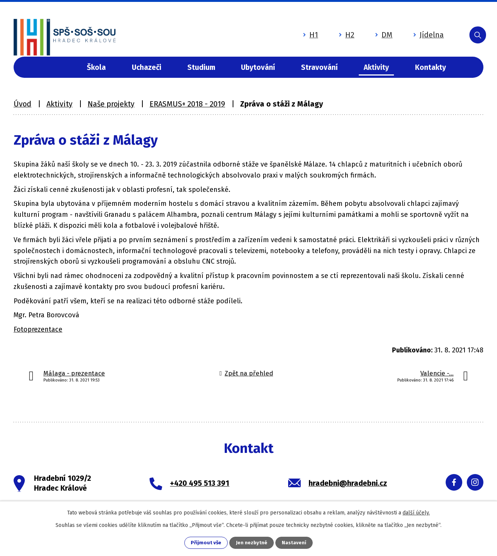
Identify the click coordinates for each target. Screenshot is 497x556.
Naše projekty (111, 103)
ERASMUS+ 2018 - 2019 (187, 103)
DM (358, 31)
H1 (285, 31)
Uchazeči (146, 67)
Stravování (319, 67)
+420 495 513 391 (199, 483)
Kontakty (430, 67)
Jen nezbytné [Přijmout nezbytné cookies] (252, 542)
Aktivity (376, 67)
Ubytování (258, 67)
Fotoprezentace (38, 329)
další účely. (416, 512)
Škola (96, 67)
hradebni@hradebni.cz (348, 483)
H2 (321, 31)
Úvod (55, 67)
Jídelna (403, 31)
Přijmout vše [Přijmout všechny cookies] (205, 542)
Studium (201, 67)
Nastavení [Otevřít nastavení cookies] (294, 542)
